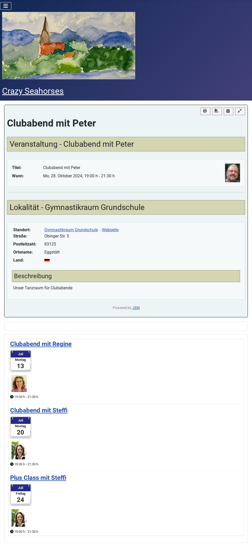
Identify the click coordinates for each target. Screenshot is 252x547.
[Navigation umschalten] (5, 6)
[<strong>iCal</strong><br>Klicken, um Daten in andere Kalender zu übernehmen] (229, 111)
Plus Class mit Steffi (38, 477)
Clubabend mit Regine (41, 344)
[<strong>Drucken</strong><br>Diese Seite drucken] (205, 111)
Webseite (110, 229)
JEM (136, 308)
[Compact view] (240, 111)
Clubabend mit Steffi (38, 410)
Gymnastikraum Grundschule (71, 229)
